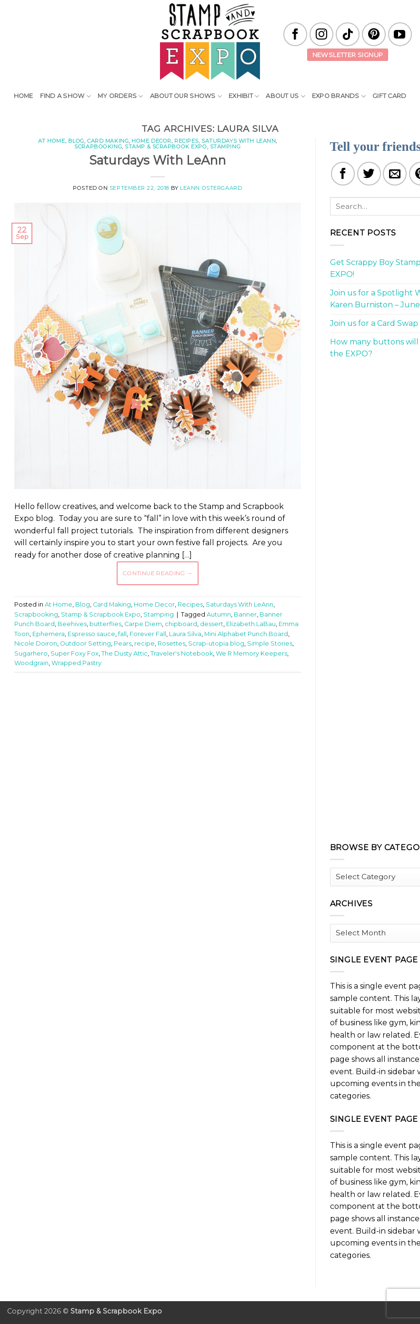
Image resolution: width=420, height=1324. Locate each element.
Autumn (219, 614)
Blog (76, 140)
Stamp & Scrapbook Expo (166, 146)
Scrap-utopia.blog (216, 643)
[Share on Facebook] (343, 174)
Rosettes (171, 643)
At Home (51, 140)
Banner (245, 614)
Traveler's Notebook (181, 653)
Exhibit (244, 96)
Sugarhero (31, 653)
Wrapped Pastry (76, 663)
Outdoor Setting (85, 643)
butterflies (105, 624)
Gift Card (389, 95)
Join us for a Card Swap (374, 323)
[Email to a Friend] (395, 174)
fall (122, 633)
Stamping (225, 146)
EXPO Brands (339, 96)
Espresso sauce (91, 633)
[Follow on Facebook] (295, 34)
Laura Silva (185, 633)
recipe (144, 643)
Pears (122, 643)
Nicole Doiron (35, 643)
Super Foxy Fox (74, 653)
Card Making (108, 140)
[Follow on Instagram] (321, 34)
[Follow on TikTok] (348, 34)
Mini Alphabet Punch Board (246, 633)
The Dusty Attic (124, 653)
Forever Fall (148, 633)
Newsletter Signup (347, 55)
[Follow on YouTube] (400, 34)
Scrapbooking (98, 146)
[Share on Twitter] (369, 174)
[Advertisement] (187, 708)
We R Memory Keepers (251, 653)
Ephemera (48, 633)
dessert (211, 624)
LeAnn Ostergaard (211, 188)
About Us (285, 96)
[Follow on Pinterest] (374, 34)
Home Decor (151, 140)
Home (23, 95)
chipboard (181, 624)
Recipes (186, 140)
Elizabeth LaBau (251, 624)
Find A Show (65, 96)
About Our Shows (186, 96)
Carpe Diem (143, 624)
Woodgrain (31, 663)
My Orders (120, 96)
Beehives (72, 624)
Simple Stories (269, 643)
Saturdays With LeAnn (238, 140)
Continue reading (157, 573)
